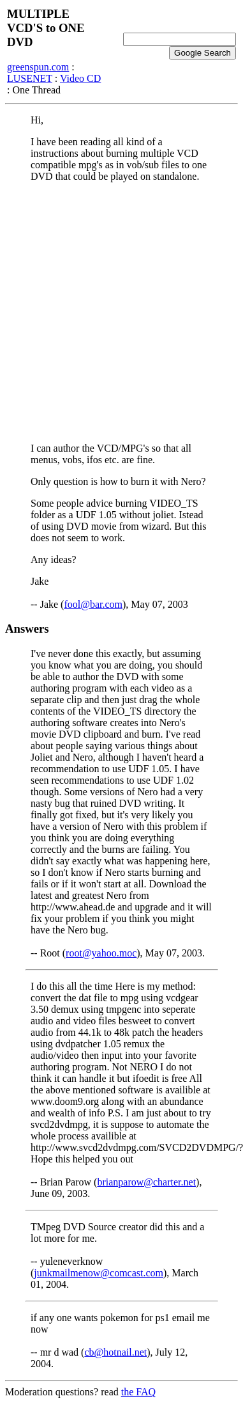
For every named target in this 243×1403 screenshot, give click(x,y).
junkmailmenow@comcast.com (98, 1272)
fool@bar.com (93, 604)
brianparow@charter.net (146, 1182)
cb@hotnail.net (115, 1352)
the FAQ (138, 1391)
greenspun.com (38, 66)
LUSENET (29, 78)
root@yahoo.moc (101, 952)
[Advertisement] (119, 312)
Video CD (80, 78)
